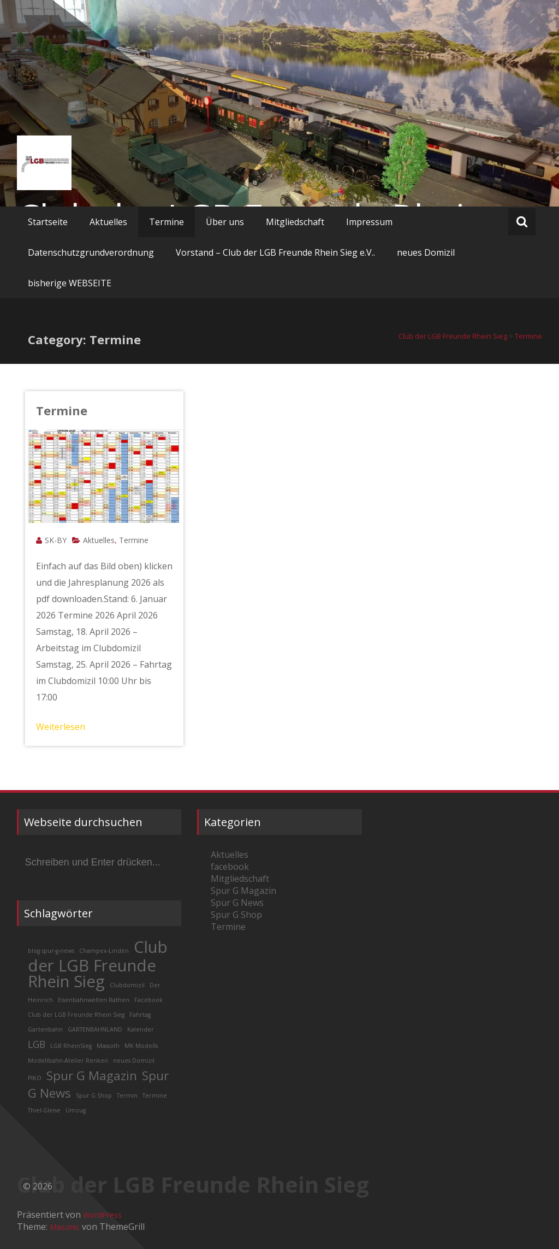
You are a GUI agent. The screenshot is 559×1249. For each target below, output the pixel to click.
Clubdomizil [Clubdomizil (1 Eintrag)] (127, 985)
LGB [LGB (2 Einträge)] (36, 1044)
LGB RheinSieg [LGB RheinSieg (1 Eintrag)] (71, 1046)
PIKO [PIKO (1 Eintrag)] (34, 1078)
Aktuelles (108, 222)
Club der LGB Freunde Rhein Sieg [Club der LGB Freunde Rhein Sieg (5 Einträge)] (98, 964)
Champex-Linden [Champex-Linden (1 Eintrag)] (104, 951)
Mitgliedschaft (295, 222)
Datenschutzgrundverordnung (91, 252)
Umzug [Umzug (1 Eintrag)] (76, 1110)
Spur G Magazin (243, 891)
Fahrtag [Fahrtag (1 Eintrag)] (140, 1014)
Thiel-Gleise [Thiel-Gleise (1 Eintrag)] (44, 1110)
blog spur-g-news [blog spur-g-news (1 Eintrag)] (51, 951)
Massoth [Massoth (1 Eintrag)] (108, 1046)
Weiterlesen (60, 727)
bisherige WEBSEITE (69, 283)
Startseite (48, 222)
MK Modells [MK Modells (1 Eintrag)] (141, 1046)
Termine (166, 222)
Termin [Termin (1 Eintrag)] (127, 1095)
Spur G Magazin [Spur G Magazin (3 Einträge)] (91, 1075)
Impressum (369, 222)
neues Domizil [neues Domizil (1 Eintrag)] (133, 1060)
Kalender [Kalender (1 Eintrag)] (140, 1029)
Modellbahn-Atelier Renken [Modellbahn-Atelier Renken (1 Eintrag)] (68, 1060)
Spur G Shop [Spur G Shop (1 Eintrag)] (94, 1095)
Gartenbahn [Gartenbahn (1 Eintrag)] (45, 1029)
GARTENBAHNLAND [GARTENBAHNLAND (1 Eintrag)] (95, 1029)
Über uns (225, 222)
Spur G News (237, 903)
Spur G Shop (236, 915)
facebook (230, 867)
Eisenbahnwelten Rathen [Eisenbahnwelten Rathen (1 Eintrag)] (93, 1000)
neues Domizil (426, 252)
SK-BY (56, 540)
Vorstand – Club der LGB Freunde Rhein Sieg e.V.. (275, 252)
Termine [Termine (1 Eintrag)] (154, 1095)
